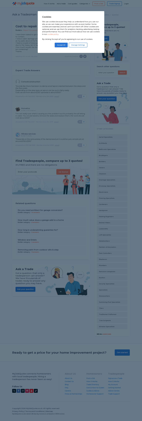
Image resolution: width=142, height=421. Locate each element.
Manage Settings (78, 45)
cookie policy (52, 34)
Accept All (61, 45)
